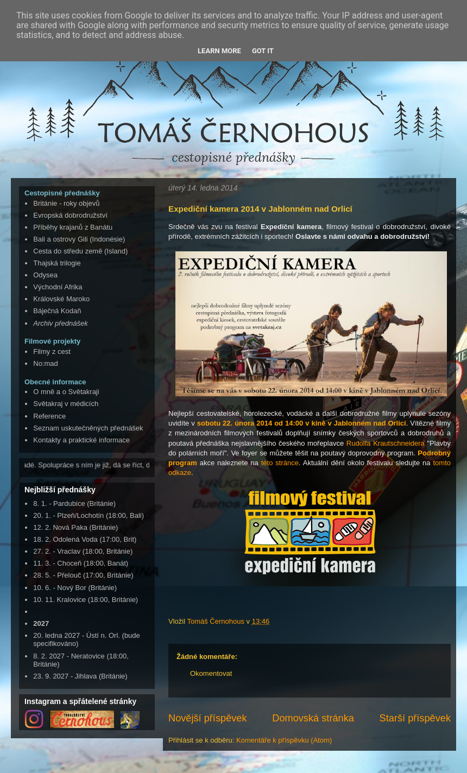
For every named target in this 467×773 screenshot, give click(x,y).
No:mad (45, 363)
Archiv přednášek (60, 323)
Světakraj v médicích (65, 404)
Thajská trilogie (56, 263)
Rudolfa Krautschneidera (385, 443)
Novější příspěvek (207, 718)
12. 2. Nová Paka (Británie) (75, 527)
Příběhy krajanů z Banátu (72, 227)
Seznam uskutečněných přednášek (88, 428)
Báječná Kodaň (57, 311)
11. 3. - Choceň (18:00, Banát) (80, 563)
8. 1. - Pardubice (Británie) (74, 503)
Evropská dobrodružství (70, 215)
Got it (263, 51)
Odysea (45, 275)
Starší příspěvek (415, 718)
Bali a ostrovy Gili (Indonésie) (79, 239)
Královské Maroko (61, 299)
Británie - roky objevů (66, 203)
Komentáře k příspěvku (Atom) (284, 740)
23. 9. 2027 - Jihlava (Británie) (80, 676)
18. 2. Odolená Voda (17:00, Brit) (84, 539)
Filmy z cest (52, 351)
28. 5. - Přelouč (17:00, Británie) (83, 575)
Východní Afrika (57, 287)
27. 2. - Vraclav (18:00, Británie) (82, 551)
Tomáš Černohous (216, 621)
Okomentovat (211, 673)
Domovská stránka (313, 718)
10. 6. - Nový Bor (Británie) (75, 588)
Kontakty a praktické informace (81, 440)
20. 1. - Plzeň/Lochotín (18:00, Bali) (88, 515)
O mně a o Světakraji (66, 392)
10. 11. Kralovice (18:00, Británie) (85, 599)
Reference (49, 416)
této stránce (280, 463)
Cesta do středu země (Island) (80, 251)
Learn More (219, 51)
